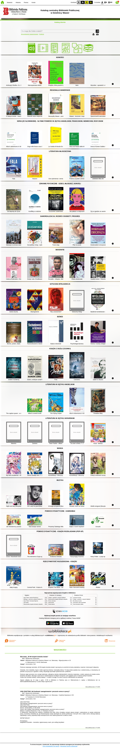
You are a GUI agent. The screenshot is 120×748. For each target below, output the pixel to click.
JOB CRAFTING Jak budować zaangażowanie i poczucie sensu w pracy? (45, 691)
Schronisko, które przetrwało (79, 602)
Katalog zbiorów (60, 22)
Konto (33, 2)
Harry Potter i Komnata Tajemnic (31, 600)
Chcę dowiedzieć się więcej (51, 746)
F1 (106, 2)
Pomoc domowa (52, 600)
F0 (102, 2)
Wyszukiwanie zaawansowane (29, 34)
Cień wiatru (26, 602)
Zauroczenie (51, 602)
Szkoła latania (51, 604)
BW (82, 2)
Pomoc (26, 2)
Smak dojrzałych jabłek (78, 604)
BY (91, 2)
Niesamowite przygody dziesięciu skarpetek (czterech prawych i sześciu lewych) (41, 604)
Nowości (9, 2)
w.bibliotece (50, 635)
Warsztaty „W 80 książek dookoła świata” (34, 656)
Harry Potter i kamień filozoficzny (31, 597)
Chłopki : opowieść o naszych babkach (57, 597)
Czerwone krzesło (77, 597)
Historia (18, 2)
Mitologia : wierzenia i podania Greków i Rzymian (35, 599)
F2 (110, 2)
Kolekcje (41, 34)
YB (87, 2)
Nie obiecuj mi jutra (77, 600)
